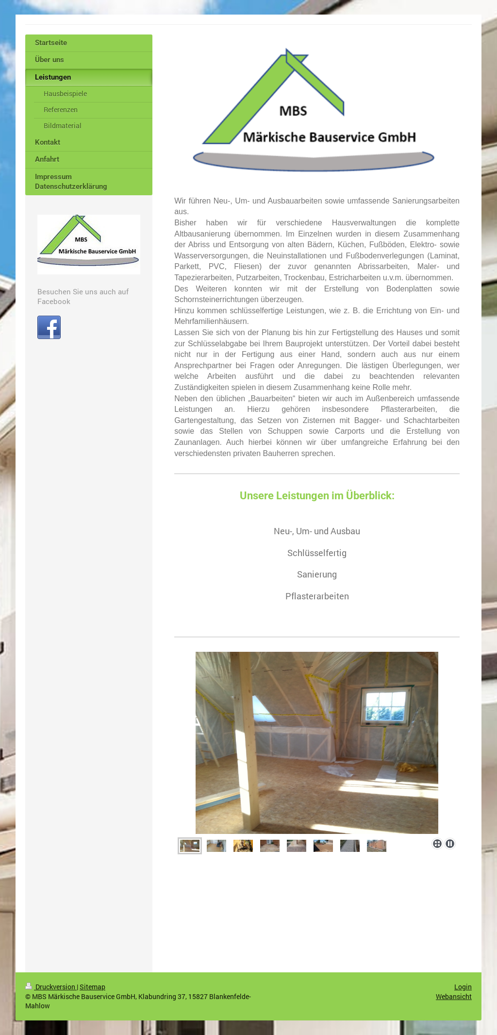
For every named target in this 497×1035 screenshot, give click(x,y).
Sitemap (92, 986)
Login (463, 986)
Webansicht (454, 996)
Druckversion (51, 986)
